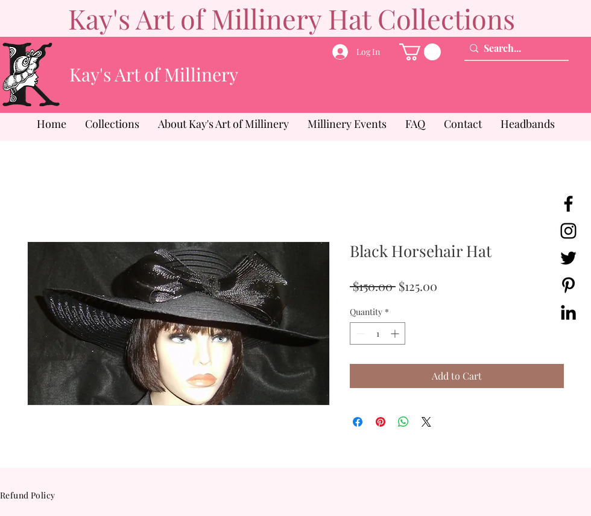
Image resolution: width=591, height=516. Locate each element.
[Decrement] (359, 333)
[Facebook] (568, 203)
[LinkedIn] (568, 312)
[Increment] (395, 333)
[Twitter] (568, 258)
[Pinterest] (568, 285)
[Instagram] (568, 230)
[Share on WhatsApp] (403, 422)
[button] (420, 51)
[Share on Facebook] (357, 422)
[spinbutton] (377, 333)
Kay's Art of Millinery (153, 74)
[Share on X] (426, 422)
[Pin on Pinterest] (380, 422)
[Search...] (513, 48)
